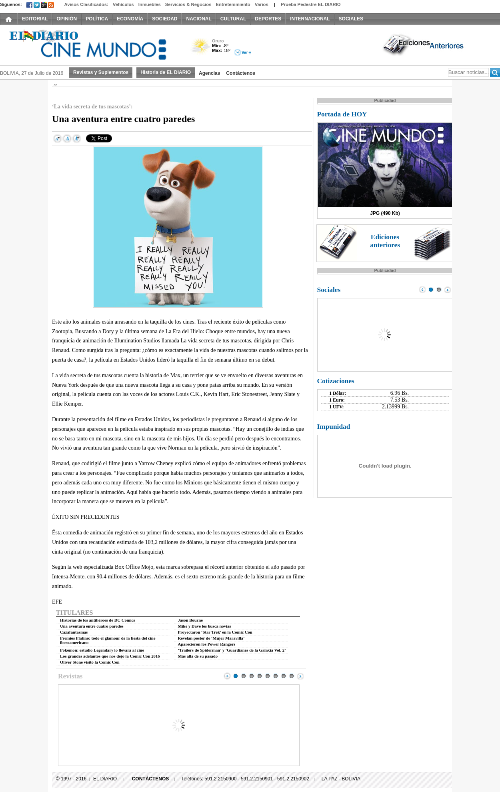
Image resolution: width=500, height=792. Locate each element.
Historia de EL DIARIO (165, 72)
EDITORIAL (35, 19)
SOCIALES (351, 19)
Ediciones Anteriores (424, 44)
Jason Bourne (190, 620)
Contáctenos (240, 73)
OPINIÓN (66, 19)
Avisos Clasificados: (86, 4)
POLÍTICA (97, 19)
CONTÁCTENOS (150, 779)
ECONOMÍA (130, 19)
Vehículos (123, 4)
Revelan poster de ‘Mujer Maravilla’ (211, 638)
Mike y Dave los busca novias (204, 626)
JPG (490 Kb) (385, 213)
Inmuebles (149, 4)
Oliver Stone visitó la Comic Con (90, 662)
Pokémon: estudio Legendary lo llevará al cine (102, 650)
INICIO (8, 18)
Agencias (209, 73)
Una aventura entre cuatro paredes (92, 626)
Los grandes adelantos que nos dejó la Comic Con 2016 (110, 656)
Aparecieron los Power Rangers (207, 644)
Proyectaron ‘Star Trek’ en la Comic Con (215, 632)
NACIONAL (198, 19)
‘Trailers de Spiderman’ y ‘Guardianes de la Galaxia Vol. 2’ (232, 650)
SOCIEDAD (164, 19)
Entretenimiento (233, 4)
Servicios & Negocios (188, 4)
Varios (261, 4)
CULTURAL (233, 19)
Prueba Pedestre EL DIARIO (311, 4)
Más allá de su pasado (198, 656)
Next (300, 676)
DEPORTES (268, 19)
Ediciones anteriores (385, 241)
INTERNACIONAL (310, 19)
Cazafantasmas (74, 632)
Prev (227, 676)
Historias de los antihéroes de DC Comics (97, 620)
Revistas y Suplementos (100, 72)
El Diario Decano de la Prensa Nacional (90, 44)
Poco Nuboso (201, 49)
